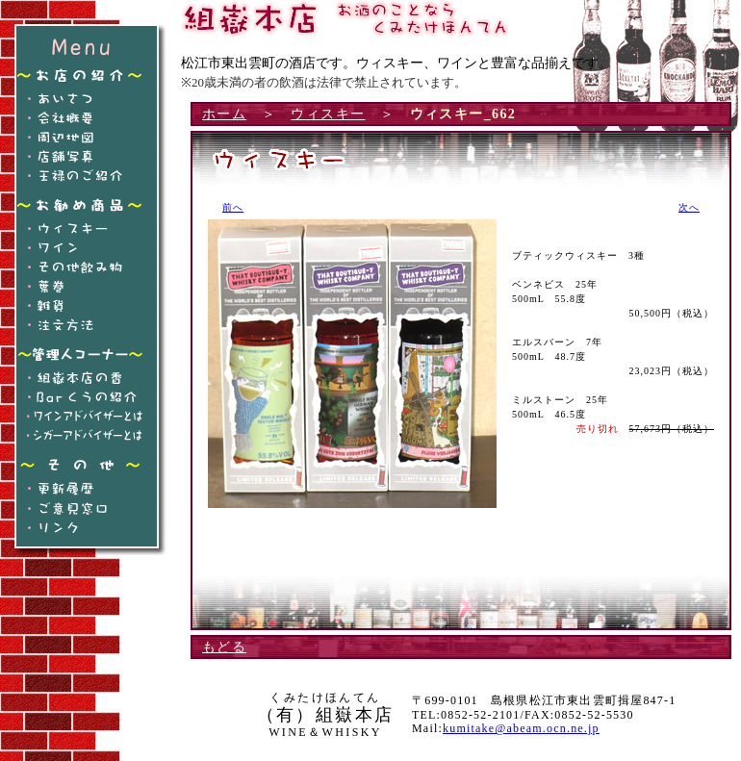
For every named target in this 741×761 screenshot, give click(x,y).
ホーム (224, 114)
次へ (689, 207)
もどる (224, 647)
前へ (232, 207)
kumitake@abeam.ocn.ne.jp (521, 728)
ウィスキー (328, 114)
